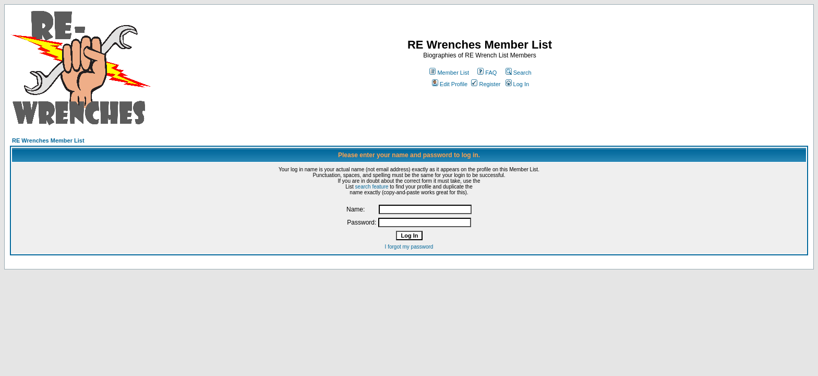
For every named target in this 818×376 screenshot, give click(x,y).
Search (519, 72)
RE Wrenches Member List (48, 140)
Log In (518, 84)
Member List (449, 72)
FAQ (487, 72)
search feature (372, 187)
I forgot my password (409, 247)
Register (485, 84)
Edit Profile (449, 84)
